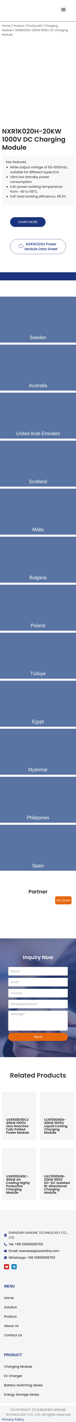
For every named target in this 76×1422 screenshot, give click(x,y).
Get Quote (63, 900)
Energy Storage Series (21, 1394)
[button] (63, 9)
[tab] (38, 276)
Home (6, 26)
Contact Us (13, 1335)
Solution (10, 1307)
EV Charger (13, 1376)
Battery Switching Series (23, 1385)
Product (18, 26)
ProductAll (34, 26)
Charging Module (18, 1366)
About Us (11, 1326)
